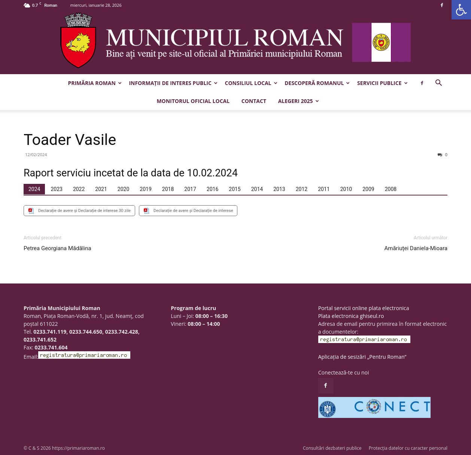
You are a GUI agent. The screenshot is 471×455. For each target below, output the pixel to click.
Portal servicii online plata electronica (363, 308)
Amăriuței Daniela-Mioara (416, 248)
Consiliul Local (251, 83)
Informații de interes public (173, 83)
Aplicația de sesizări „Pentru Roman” (362, 356)
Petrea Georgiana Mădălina (57, 248)
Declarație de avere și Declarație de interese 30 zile (84, 210)
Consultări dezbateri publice (332, 448)
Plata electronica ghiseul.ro (351, 315)
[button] (461, 9)
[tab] (34, 189)
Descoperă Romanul (317, 83)
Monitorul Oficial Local (193, 100)
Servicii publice (382, 83)
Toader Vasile (70, 140)
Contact (253, 100)
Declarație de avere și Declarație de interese (193, 210)
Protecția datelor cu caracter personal (408, 448)
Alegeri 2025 (298, 100)
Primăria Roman (94, 83)
